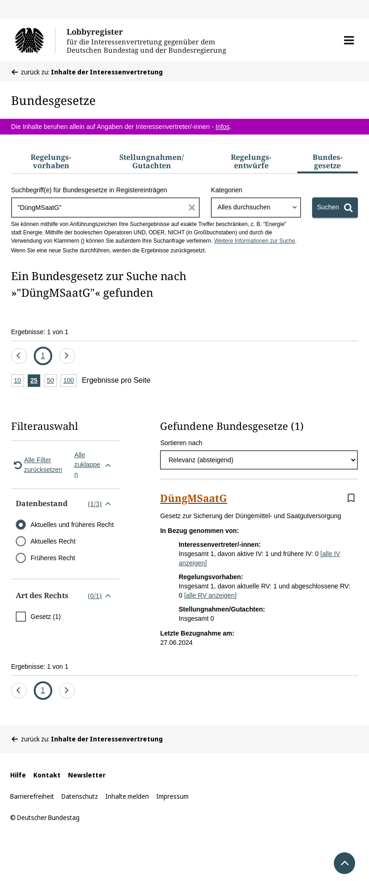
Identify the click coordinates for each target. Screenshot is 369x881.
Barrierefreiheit (32, 796)
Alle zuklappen (94, 464)
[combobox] (256, 207)
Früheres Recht (53, 558)
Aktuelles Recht (53, 541)
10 (19, 381)
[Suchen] (335, 207)
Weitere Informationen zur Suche (254, 241)
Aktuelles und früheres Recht (72, 524)
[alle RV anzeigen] (210, 595)
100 (70, 381)
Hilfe (18, 775)
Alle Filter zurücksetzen (36, 464)
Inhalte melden (127, 796)
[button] (349, 40)
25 (36, 381)
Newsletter (86, 775)
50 (52, 381)
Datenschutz (80, 796)
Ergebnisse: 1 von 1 (39, 332)
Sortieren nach (181, 443)
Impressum (172, 796)
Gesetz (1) (46, 616)
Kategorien (226, 190)
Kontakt (47, 775)
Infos (222, 126)
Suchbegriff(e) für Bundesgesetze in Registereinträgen (89, 190)
